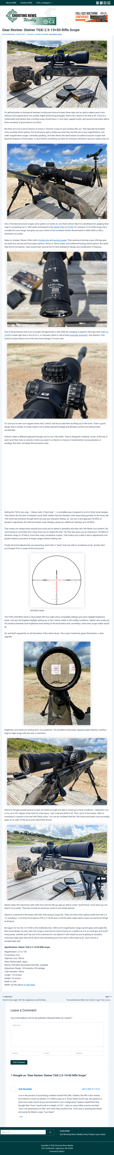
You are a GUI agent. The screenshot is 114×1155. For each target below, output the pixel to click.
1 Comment (30, 34)
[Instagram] (105, 3)
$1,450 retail (29, 985)
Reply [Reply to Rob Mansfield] (21, 1117)
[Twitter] (101, 3)
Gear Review (53, 34)
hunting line (44, 240)
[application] (51, 3)
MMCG (61, 1151)
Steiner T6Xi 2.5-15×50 (64, 227)
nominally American (79, 335)
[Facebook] (108, 3)
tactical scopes (60, 240)
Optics (60, 34)
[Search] (50, 1132)
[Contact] (97, 3)
